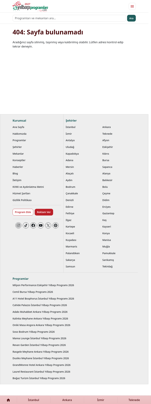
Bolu (105, 186)
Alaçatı (70, 173)
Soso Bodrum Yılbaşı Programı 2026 (34, 331)
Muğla (106, 246)
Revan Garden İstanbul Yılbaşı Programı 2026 (39, 345)
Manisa (106, 240)
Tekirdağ (107, 266)
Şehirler (17, 147)
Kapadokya (72, 153)
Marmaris (71, 246)
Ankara (106, 127)
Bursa (105, 160)
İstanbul (70, 127)
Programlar (19, 140)
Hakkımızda (19, 133)
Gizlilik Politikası (22, 200)
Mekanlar (18, 153)
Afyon (105, 140)
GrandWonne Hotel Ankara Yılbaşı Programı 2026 (41, 365)
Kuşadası (71, 240)
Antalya (70, 140)
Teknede (107, 133)
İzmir (69, 133)
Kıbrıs (105, 153)
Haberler (18, 167)
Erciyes (106, 206)
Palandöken (73, 253)
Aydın (69, 180)
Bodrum (70, 186)
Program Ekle (23, 212)
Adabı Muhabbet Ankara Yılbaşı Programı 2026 (40, 311)
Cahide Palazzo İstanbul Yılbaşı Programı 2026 (40, 305)
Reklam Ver (44, 212)
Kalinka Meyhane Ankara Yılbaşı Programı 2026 (40, 318)
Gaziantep (108, 213)
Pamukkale (108, 253)
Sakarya (70, 260)
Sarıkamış (108, 260)
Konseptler (19, 160)
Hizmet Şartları (21, 193)
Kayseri (106, 226)
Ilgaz (68, 220)
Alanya (106, 173)
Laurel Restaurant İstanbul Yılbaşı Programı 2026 (41, 371)
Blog (15, 173)
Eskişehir (107, 147)
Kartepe (70, 226)
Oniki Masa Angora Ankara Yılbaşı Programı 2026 (41, 325)
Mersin (70, 167)
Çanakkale (72, 193)
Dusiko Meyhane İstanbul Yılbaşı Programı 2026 (41, 358)
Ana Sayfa (18, 127)
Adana (69, 160)
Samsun (70, 266)
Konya (106, 233)
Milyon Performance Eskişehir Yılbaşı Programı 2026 (43, 285)
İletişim (17, 180)
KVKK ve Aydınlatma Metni (28, 186)
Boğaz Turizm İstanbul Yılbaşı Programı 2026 (39, 378)
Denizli (70, 200)
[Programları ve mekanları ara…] (69, 18)
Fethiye (70, 213)
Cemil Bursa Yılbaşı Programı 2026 (33, 292)
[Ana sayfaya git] (30, 6)
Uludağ (70, 147)
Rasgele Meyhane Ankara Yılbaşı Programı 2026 (41, 351)
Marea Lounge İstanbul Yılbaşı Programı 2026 (39, 338)
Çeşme (106, 193)
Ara (131, 18)
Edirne (69, 206)
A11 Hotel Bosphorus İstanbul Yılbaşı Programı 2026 (43, 298)
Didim (105, 200)
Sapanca (107, 167)
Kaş (104, 220)
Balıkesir (107, 180)
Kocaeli (70, 233)
